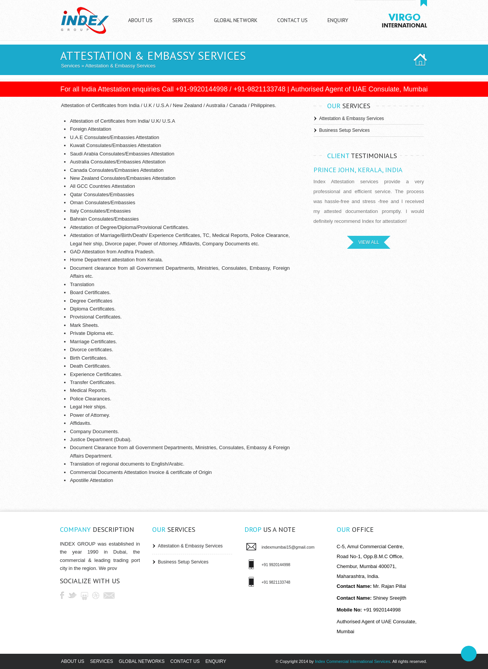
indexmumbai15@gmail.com (288, 547)
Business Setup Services (344, 130)
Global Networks (142, 661)
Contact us (185, 661)
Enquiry (215, 661)
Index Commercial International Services (352, 661)
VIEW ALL (368, 242)
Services (70, 66)
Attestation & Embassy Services (351, 118)
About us (72, 661)
